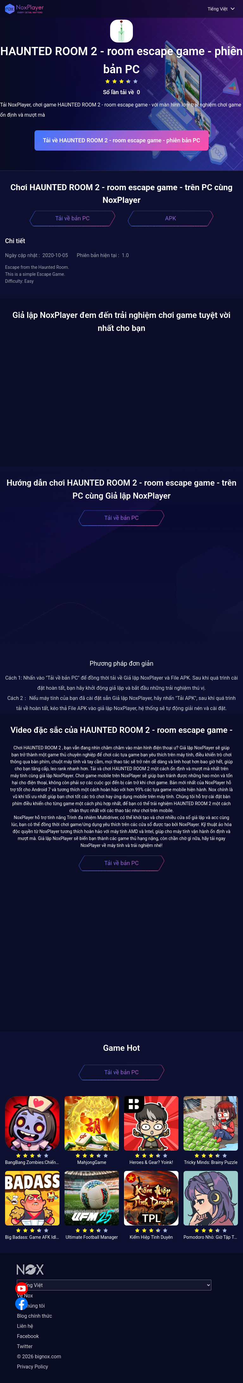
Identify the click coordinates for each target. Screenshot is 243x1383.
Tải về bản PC (72, 218)
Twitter (24, 1346)
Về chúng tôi (31, 1306)
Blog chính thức (34, 1316)
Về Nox (25, 1296)
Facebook (28, 1336)
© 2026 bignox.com (39, 1357)
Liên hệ (25, 1326)
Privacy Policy (32, 1367)
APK (170, 218)
